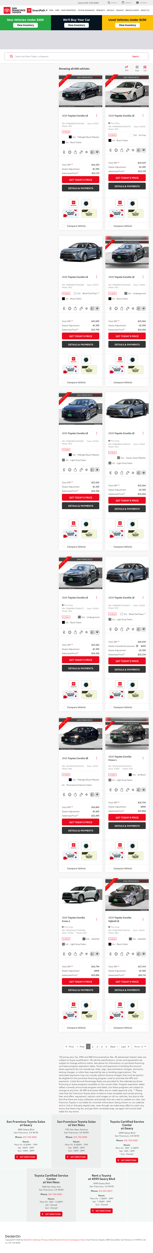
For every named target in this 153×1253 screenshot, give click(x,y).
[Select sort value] (127, 69)
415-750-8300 (30, 1136)
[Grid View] (136, 69)
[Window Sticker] (97, 152)
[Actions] (96, 115)
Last (125, 1046)
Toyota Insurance (86, 10)
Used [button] (57, 10)
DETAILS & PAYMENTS (80, 188)
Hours (83, 1239)
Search (135, 56)
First (70, 1046)
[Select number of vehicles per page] (140, 1046)
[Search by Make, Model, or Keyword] (72, 56)
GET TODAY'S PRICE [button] (80, 179)
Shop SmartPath (68, 10)
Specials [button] (110, 10)
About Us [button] (145, 10)
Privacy (44, 1239)
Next (114, 1046)
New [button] (51, 10)
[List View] (145, 69)
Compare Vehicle (76, 226)
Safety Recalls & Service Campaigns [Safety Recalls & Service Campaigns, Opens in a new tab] (64, 1239)
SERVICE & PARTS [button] (132, 10)
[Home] (46, 10)
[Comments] (92, 152)
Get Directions (26, 1157)
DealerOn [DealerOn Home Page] (27, 1239)
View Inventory (25, 25)
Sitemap (36, 1239)
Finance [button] (120, 10)
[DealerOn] (13, 1236)
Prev (81, 1046)
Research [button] (100, 10)
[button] (99, 90)
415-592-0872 (105, 1190)
